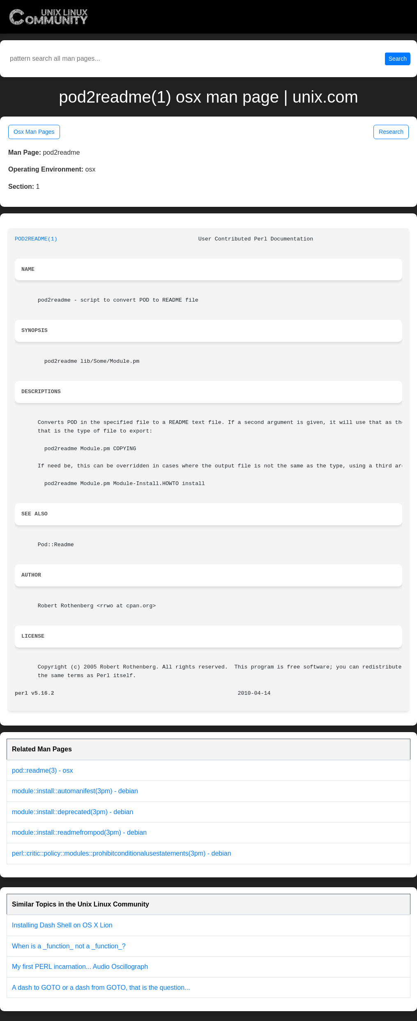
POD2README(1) (36, 239)
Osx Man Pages (34, 131)
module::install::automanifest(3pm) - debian (75, 790)
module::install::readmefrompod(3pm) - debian (79, 832)
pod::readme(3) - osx (42, 770)
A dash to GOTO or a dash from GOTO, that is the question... (101, 987)
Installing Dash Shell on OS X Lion (62, 925)
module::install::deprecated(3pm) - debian (72, 811)
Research (391, 131)
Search (398, 58)
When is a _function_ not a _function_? (69, 946)
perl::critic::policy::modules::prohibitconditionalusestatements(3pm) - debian (121, 853)
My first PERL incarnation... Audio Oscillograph (80, 966)
